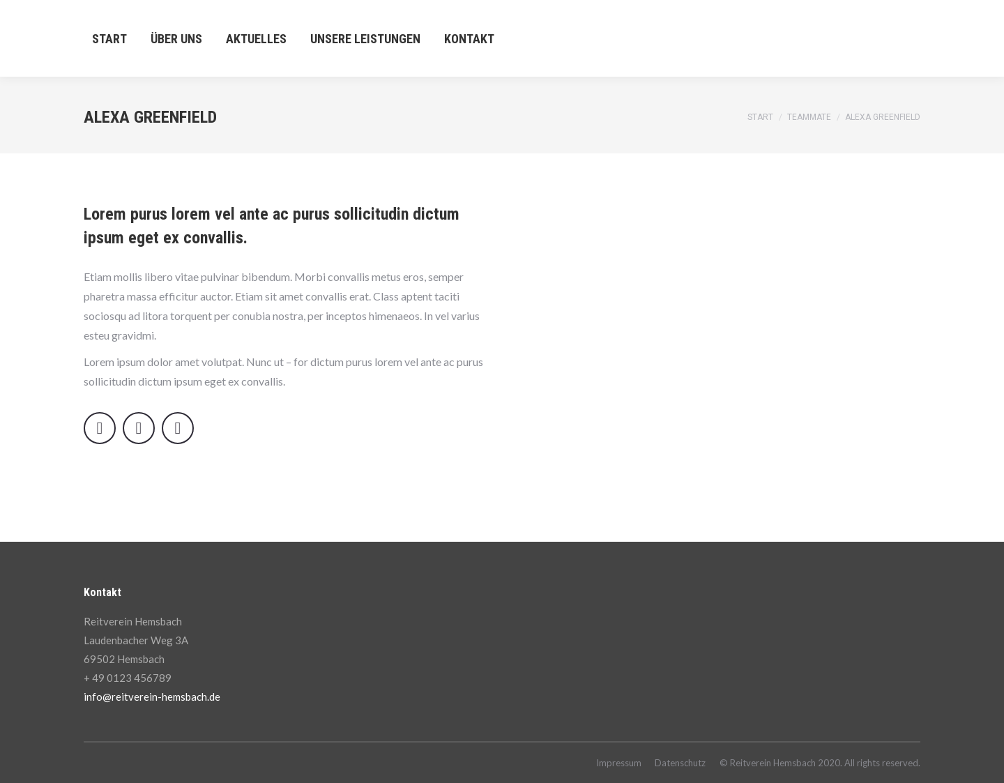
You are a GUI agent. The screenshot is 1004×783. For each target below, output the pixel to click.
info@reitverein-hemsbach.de (152, 696)
